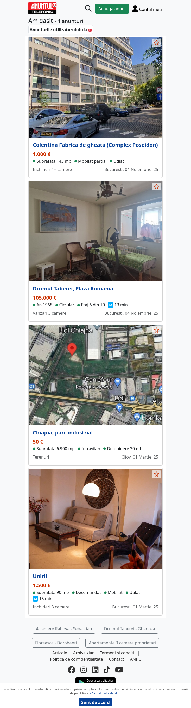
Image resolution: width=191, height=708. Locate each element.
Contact (116, 659)
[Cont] (147, 8)
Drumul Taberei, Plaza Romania (73, 288)
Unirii (40, 576)
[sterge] (90, 29)
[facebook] (71, 669)
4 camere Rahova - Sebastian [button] (64, 629)
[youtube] (119, 669)
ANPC (135, 659)
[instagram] (83, 669)
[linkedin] (95, 669)
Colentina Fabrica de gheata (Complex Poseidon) (95, 144)
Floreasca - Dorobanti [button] (56, 643)
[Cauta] (88, 8)
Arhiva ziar (83, 653)
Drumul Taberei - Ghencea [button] (129, 629)
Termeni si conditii (118, 653)
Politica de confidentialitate (76, 659)
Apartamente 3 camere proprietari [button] (122, 643)
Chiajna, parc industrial (63, 432)
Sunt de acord (95, 702)
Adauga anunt (112, 8)
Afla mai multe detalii (104, 693)
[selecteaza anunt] (156, 43)
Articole (59, 653)
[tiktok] (107, 669)
